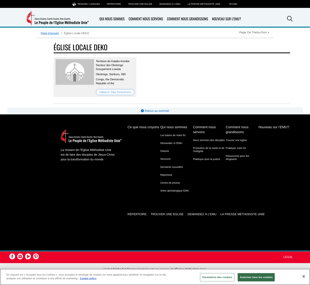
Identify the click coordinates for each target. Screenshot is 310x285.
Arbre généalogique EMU (174, 190)
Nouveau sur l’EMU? (226, 18)
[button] (290, 19)
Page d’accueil (50, 33)
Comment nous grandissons (187, 19)
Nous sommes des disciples (209, 140)
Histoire (164, 151)
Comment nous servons (146, 19)
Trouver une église (140, 4)
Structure (165, 158)
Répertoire (114, 4)
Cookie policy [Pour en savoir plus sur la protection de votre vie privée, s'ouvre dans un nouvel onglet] (88, 278)
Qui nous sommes (112, 19)
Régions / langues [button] (86, 4)
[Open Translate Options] (254, 32)
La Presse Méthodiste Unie (204, 4)
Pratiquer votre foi (236, 148)
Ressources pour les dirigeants (237, 157)
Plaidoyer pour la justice (206, 159)
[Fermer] (303, 276)
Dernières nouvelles (171, 166)
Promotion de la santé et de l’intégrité (208, 150)
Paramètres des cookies (217, 277)
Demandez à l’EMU (170, 4)
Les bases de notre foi (172, 135)
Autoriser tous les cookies (256, 277)
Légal (288, 257)
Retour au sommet (155, 111)
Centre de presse (170, 182)
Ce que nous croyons (143, 127)
